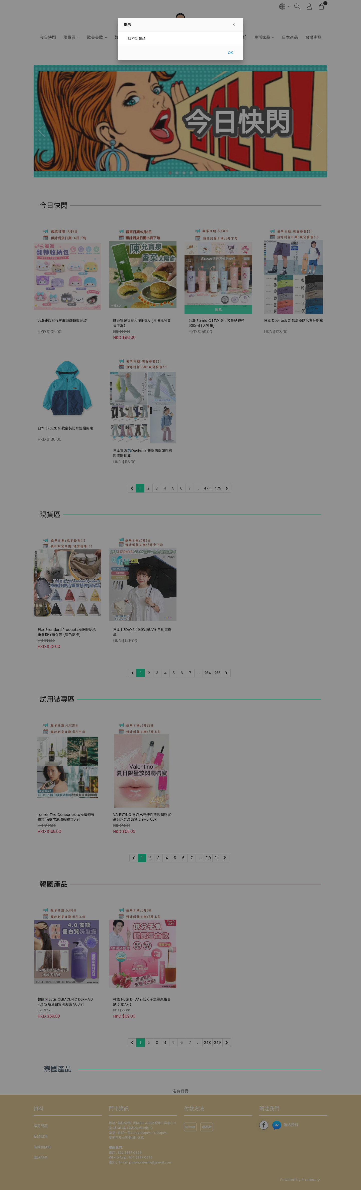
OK (230, 52)
